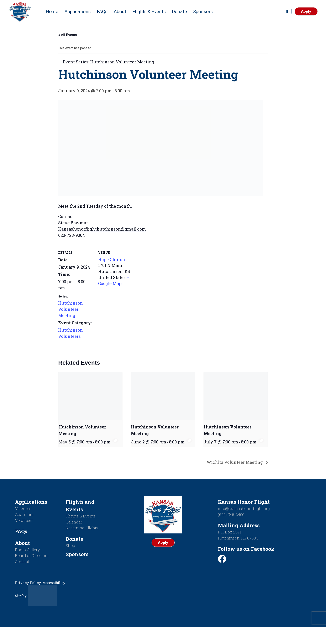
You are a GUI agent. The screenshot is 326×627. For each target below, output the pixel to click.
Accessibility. (54, 582)
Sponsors (203, 11)
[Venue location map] (160, 273)
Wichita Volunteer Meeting (235, 462)
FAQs (102, 11)
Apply (306, 11)
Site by (36, 595)
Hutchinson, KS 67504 (238, 538)
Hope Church (111, 259)
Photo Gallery (27, 549)
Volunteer (24, 520)
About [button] (120, 11)
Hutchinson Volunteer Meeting (70, 309)
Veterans (23, 508)
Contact (22, 561)
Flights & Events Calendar (80, 519)
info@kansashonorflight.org (244, 508)
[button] (287, 11)
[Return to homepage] (19, 11)
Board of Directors (31, 555)
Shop (70, 545)
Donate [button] (179, 11)
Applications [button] (77, 11)
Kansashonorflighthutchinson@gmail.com (102, 229)
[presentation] (90, 396)
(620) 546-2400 (231, 514)
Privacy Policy (28, 582)
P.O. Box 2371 (229, 531)
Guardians (24, 514)
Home (52, 11)
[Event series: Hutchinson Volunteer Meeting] (115, 440)
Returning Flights (82, 527)
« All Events (67, 35)
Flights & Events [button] (149, 11)
